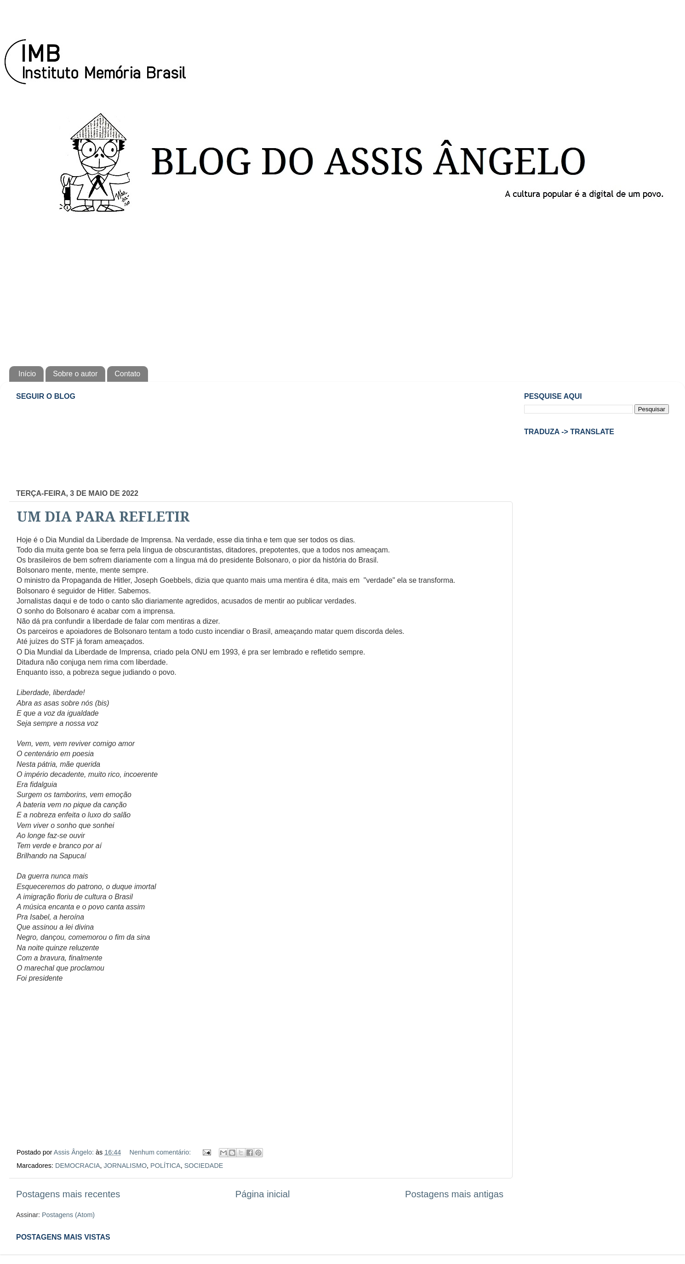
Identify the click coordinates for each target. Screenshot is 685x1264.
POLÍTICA (165, 1165)
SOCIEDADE (203, 1165)
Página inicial (262, 1194)
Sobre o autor (75, 374)
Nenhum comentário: (161, 1152)
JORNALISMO (125, 1165)
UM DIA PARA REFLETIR (103, 517)
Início (27, 374)
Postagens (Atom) (68, 1214)
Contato (127, 374)
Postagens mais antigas (454, 1194)
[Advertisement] (342, 288)
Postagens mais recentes (68, 1194)
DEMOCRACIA (77, 1165)
